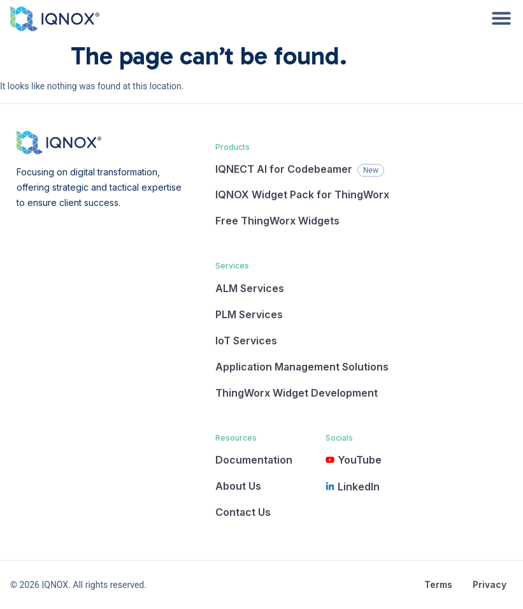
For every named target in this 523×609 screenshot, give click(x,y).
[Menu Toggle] (501, 17)
